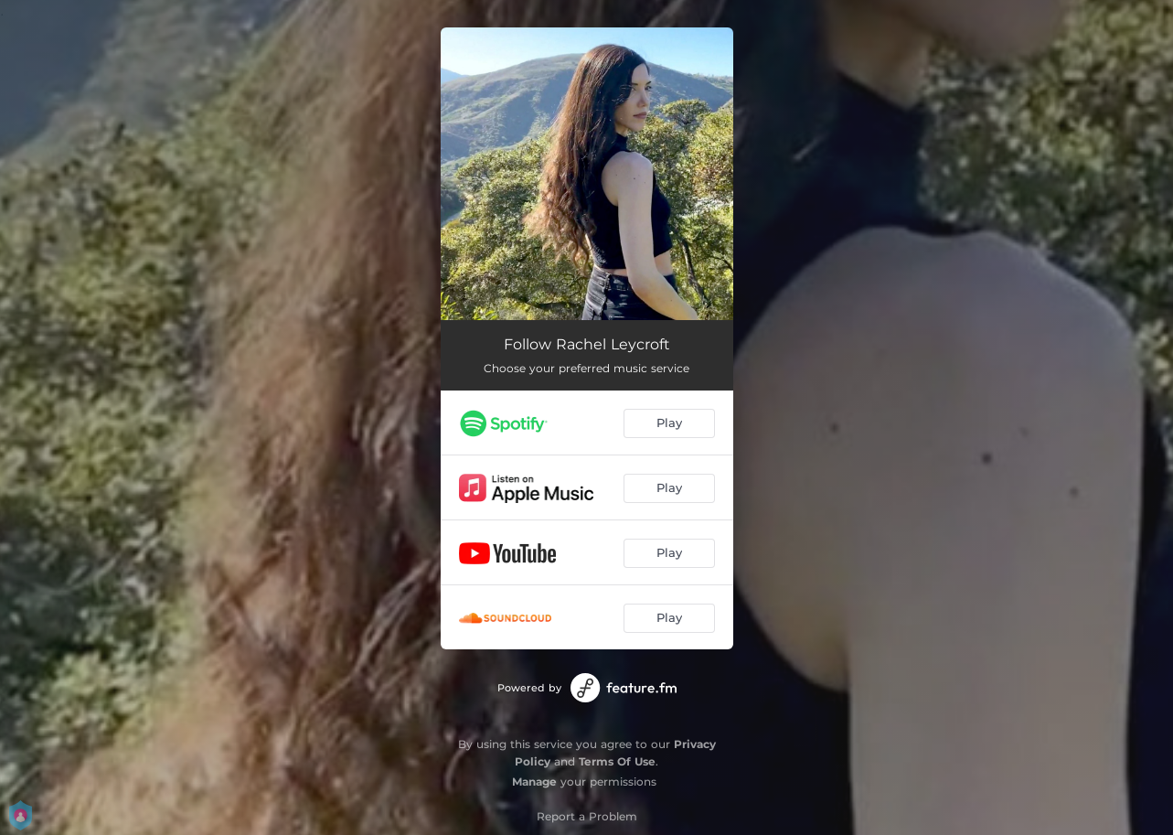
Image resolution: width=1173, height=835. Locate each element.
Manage (534, 781)
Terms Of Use (617, 761)
